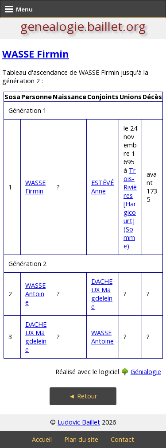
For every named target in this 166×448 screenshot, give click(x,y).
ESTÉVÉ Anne (102, 186)
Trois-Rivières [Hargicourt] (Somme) (130, 208)
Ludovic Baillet (79, 422)
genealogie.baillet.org (83, 26)
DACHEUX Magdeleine (101, 294)
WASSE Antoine (35, 293)
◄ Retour (83, 396)
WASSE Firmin (35, 53)
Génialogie (146, 371)
